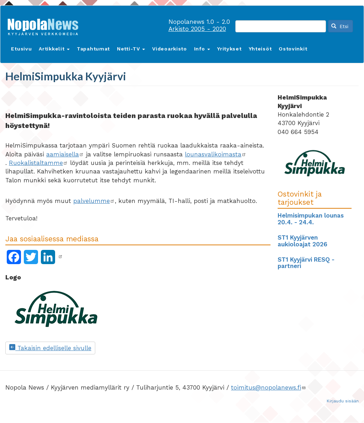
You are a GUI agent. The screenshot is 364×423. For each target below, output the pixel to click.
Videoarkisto (169, 49)
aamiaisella (65, 154)
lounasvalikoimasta (215, 154)
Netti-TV (131, 49)
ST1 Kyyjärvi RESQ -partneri (306, 263)
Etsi (339, 26)
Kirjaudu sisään (343, 400)
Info (202, 49)
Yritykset (229, 49)
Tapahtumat (93, 49)
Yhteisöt (260, 49)
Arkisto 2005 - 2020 (197, 28)
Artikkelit (54, 49)
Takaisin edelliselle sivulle (50, 348)
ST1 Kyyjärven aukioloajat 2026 (302, 241)
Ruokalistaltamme (38, 162)
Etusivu (21, 49)
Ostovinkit (293, 49)
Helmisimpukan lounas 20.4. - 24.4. (311, 219)
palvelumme (94, 200)
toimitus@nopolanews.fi (268, 387)
